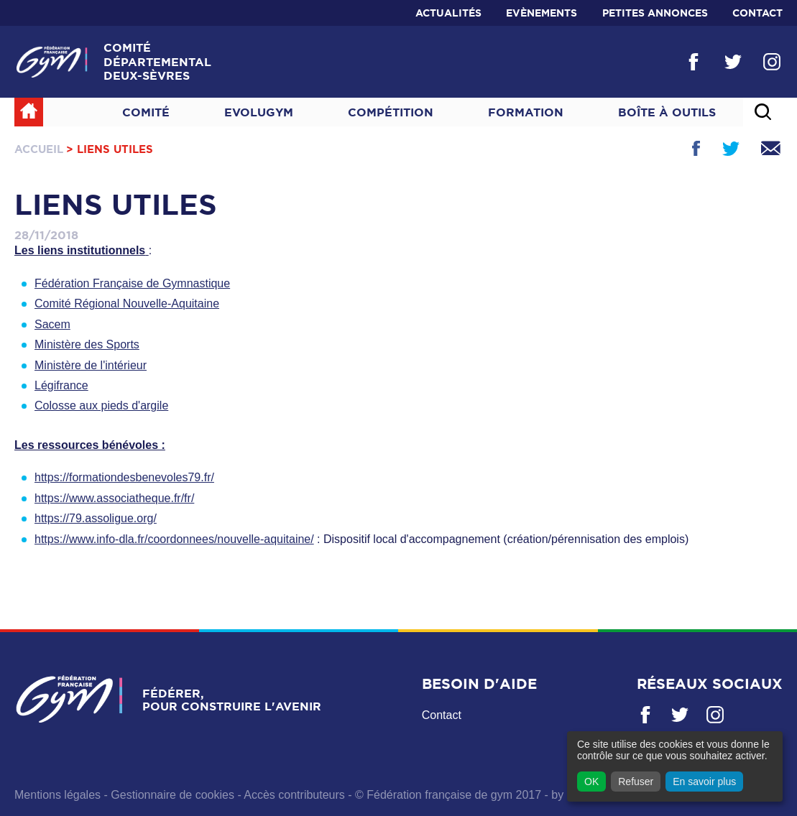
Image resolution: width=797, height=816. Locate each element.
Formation (525, 112)
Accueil (38, 149)
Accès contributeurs (294, 795)
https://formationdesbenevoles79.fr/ (124, 477)
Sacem (52, 324)
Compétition (390, 112)
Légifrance (61, 385)
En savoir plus (704, 781)
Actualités (448, 13)
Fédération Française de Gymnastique (132, 283)
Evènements (541, 13)
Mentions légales (57, 795)
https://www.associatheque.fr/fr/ (114, 498)
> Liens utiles (109, 149)
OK (591, 781)
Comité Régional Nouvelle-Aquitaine (126, 303)
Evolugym (258, 112)
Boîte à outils (667, 112)
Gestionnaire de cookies (172, 795)
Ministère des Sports (86, 344)
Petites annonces (655, 13)
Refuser (635, 781)
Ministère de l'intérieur (90, 365)
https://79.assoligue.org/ (95, 518)
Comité (146, 112)
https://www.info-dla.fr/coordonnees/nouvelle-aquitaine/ (174, 539)
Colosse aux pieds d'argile (101, 405)
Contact (757, 13)
